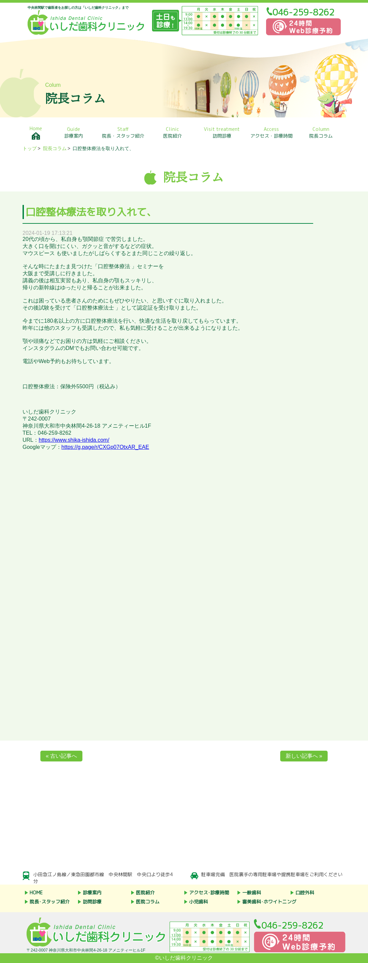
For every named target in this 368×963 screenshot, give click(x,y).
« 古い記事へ (61, 756)
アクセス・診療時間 (271, 132)
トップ (30, 148)
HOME (36, 892)
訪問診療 (222, 132)
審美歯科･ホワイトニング (269, 901)
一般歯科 (251, 892)
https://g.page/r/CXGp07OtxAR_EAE (105, 447)
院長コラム (320, 132)
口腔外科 (304, 892)
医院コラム (147, 901)
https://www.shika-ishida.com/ (74, 440)
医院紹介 (172, 132)
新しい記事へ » (304, 756)
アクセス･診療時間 (209, 892)
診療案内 (73, 132)
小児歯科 (198, 901)
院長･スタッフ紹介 (50, 901)
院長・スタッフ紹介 (123, 132)
